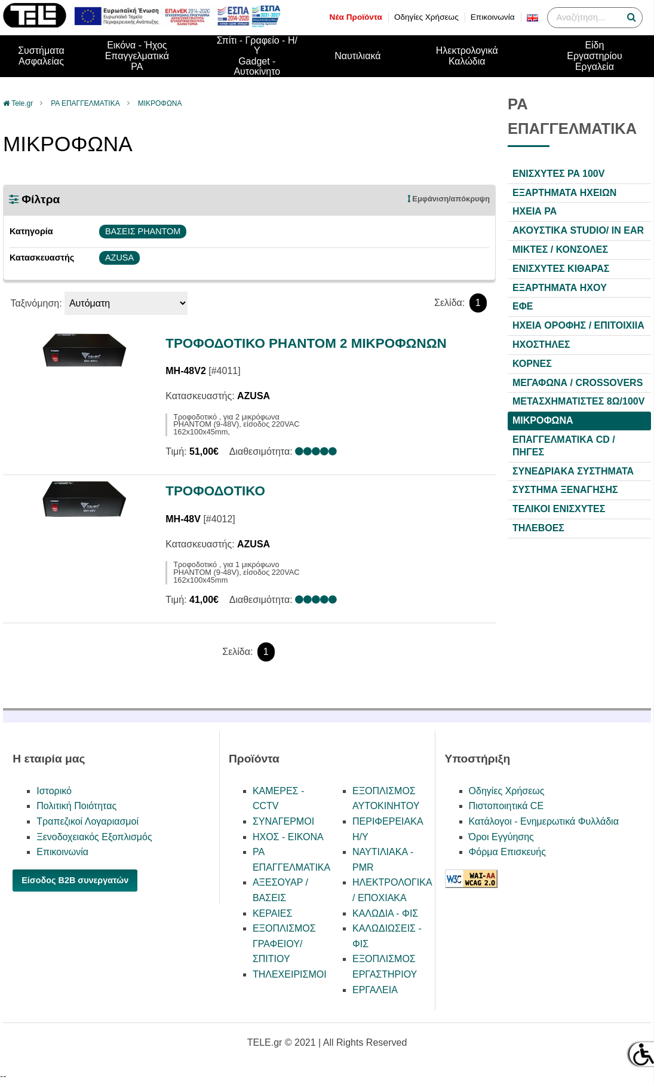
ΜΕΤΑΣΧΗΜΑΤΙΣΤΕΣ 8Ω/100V (578, 401)
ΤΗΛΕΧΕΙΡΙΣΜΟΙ (290, 974)
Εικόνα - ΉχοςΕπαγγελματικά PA (137, 55)
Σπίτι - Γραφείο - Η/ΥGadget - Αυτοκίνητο (257, 56)
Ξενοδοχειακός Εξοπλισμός (94, 837)
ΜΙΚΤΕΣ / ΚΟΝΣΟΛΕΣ (560, 249)
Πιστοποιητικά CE (506, 806)
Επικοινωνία (493, 17)
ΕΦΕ (522, 306)
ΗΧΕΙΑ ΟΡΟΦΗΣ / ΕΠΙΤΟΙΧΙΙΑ (578, 325)
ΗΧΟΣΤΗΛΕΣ (541, 344)
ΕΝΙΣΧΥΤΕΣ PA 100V (558, 174)
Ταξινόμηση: (36, 303)
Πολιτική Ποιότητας (76, 806)
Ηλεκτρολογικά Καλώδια (467, 55)
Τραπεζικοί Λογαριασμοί (87, 821)
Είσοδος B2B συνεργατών (75, 880)
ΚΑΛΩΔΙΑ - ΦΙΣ (385, 913)
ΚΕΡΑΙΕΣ (273, 913)
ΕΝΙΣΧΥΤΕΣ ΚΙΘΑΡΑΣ (560, 269)
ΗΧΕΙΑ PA (534, 211)
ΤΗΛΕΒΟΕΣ (538, 528)
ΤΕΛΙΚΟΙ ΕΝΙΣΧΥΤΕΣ (558, 509)
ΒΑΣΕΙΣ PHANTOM (142, 231)
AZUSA (119, 257)
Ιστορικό (54, 791)
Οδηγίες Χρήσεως (426, 17)
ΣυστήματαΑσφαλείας (41, 55)
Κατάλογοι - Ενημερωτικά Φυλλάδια (544, 821)
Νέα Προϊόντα (356, 17)
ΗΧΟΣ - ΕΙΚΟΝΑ (288, 837)
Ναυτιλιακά (357, 56)
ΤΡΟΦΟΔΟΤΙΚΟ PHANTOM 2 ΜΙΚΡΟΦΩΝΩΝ (306, 343)
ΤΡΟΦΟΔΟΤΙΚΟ (215, 490)
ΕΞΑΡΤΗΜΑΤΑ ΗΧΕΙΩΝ (564, 193)
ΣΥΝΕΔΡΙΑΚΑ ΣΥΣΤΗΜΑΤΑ (573, 471)
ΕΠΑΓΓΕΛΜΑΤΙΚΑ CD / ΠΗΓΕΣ (563, 445)
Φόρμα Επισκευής (507, 852)
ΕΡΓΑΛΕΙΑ (375, 990)
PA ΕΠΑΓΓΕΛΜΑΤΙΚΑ (85, 103)
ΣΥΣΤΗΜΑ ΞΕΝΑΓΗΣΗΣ (565, 490)
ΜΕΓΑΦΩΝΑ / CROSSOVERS (577, 383)
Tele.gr (22, 103)
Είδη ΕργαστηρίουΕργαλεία (594, 55)
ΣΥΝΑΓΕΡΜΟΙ (283, 821)
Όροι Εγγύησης (501, 837)
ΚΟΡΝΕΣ (532, 364)
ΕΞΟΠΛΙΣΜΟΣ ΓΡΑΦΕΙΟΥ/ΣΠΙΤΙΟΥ (284, 943)
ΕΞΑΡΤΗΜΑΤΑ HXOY (559, 288)
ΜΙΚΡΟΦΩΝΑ (160, 103)
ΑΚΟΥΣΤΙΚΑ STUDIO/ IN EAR (578, 230)
